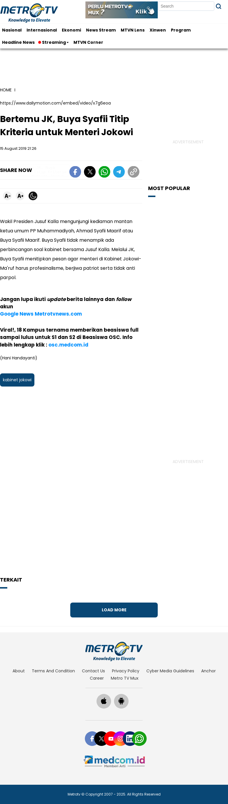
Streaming (52, 42)
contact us (93, 671)
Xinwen (158, 30)
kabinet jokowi (17, 380)
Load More (114, 610)
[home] (114, 651)
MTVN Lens (133, 30)
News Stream (101, 30)
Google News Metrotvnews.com (41, 313)
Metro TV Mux (124, 678)
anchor (208, 671)
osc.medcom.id (68, 344)
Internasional (42, 30)
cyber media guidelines (170, 671)
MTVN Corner (88, 42)
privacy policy (125, 671)
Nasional (12, 30)
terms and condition (53, 671)
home (6, 90)
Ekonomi (71, 30)
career (97, 678)
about (19, 671)
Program (181, 30)
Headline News (18, 42)
